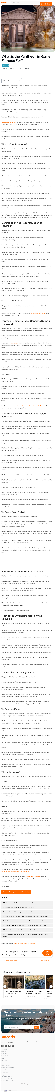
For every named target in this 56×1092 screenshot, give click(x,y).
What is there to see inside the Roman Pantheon (28, 406)
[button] (19, 80)
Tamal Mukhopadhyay (20, 943)
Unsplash (33, 943)
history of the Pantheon (33, 876)
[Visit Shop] (46, 4)
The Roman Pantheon (8, 122)
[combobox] (29, 2)
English (8, 1091)
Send (36, 1027)
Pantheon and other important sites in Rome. (15, 871)
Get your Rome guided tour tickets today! (16, 892)
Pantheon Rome (5, 65)
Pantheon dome (14, 343)
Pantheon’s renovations (38, 313)
